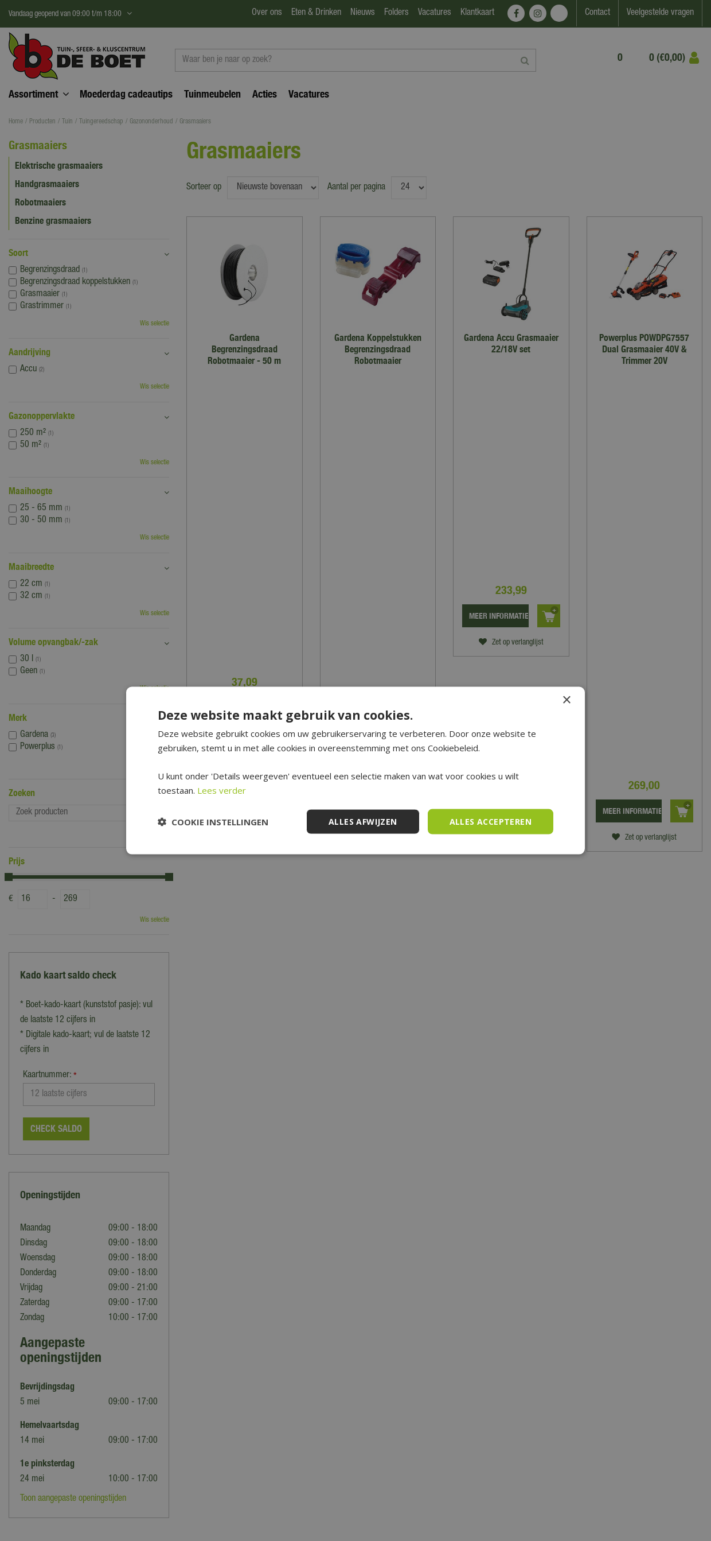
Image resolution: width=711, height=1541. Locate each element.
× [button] (566, 700)
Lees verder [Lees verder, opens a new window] (221, 789)
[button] (213, 822)
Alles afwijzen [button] (363, 821)
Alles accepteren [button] (491, 821)
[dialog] (355, 770)
